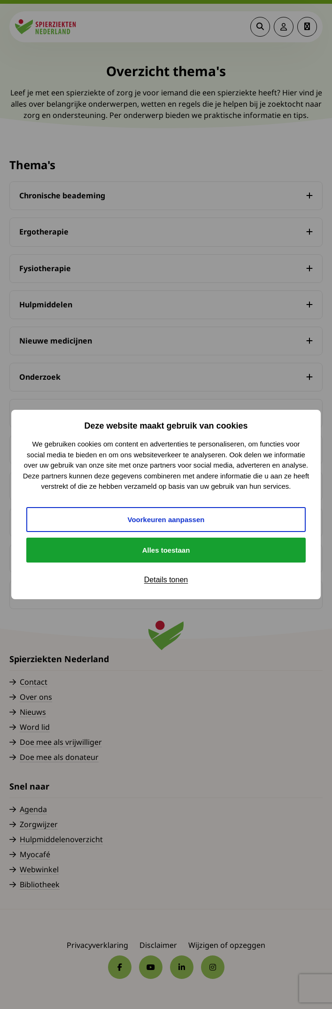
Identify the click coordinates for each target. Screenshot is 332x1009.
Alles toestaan (166, 550)
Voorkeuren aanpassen (166, 520)
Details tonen (166, 580)
